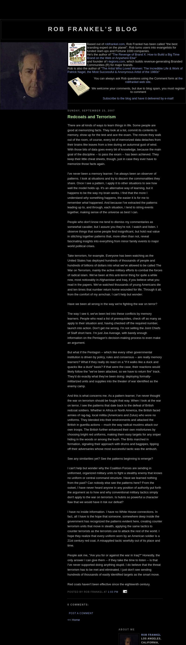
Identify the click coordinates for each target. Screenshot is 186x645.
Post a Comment (81, 613)
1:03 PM (113, 592)
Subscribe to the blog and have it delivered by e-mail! (138, 98)
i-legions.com (116, 61)
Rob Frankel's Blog (93, 29)
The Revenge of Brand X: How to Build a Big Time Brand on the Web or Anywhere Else (133, 56)
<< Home (73, 620)
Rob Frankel (151, 635)
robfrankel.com (115, 44)
